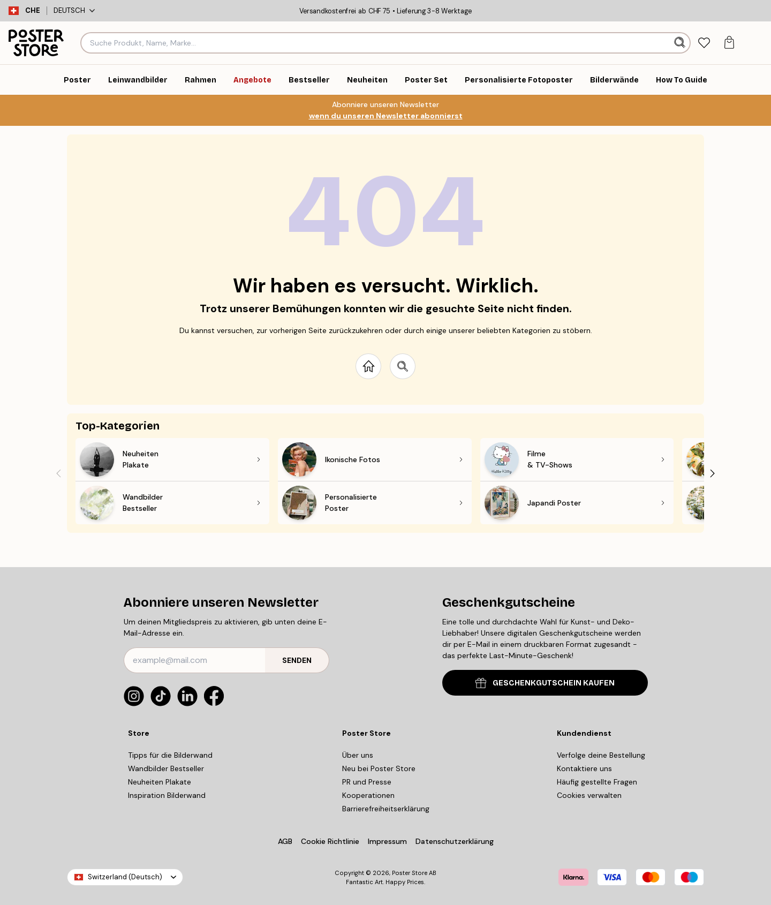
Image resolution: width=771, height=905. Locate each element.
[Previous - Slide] (58, 473)
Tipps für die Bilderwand (170, 755)
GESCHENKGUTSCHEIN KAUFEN (545, 683)
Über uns (357, 755)
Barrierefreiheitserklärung (385, 808)
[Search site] (402, 366)
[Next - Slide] (712, 473)
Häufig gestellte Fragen (597, 782)
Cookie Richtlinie (330, 841)
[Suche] (681, 43)
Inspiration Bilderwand (167, 795)
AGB (285, 841)
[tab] (703, 43)
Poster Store (409, 873)
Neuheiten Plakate (159, 782)
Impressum (387, 841)
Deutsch (74, 10)
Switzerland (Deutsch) (125, 876)
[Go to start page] (368, 366)
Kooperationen (368, 795)
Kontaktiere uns (584, 768)
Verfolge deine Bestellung (601, 755)
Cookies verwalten (589, 795)
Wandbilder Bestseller (166, 768)
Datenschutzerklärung (454, 841)
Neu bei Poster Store (378, 768)
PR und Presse (366, 782)
